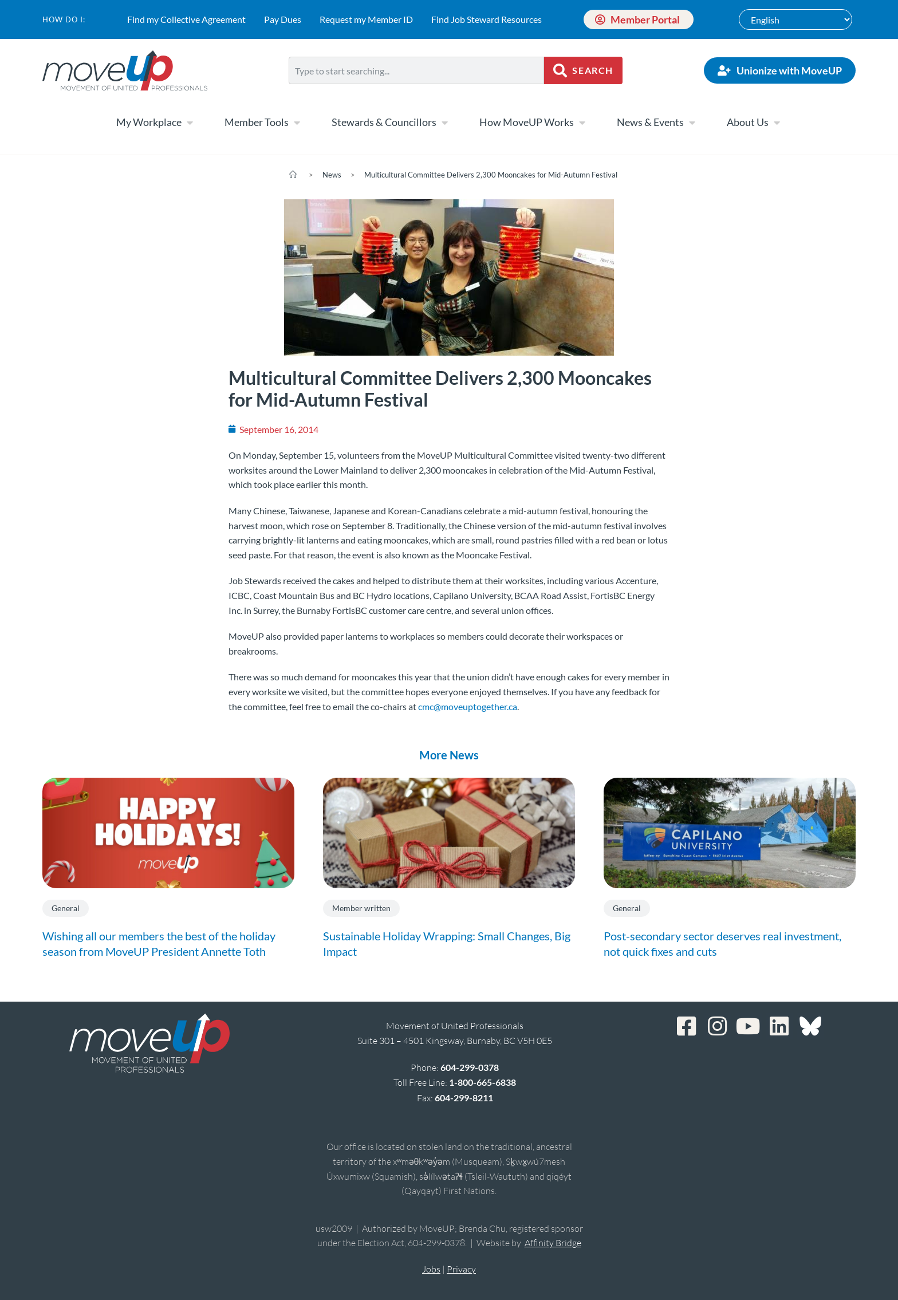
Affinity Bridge (553, 1242)
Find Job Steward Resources (486, 19)
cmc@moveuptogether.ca (467, 706)
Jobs (431, 1269)
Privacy (461, 1269)
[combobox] (416, 70)
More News (449, 755)
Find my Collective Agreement (186, 19)
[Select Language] (795, 19)
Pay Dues (282, 19)
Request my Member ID (366, 19)
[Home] (293, 174)
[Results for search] (416, 91)
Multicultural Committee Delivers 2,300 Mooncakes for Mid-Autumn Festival (490, 174)
